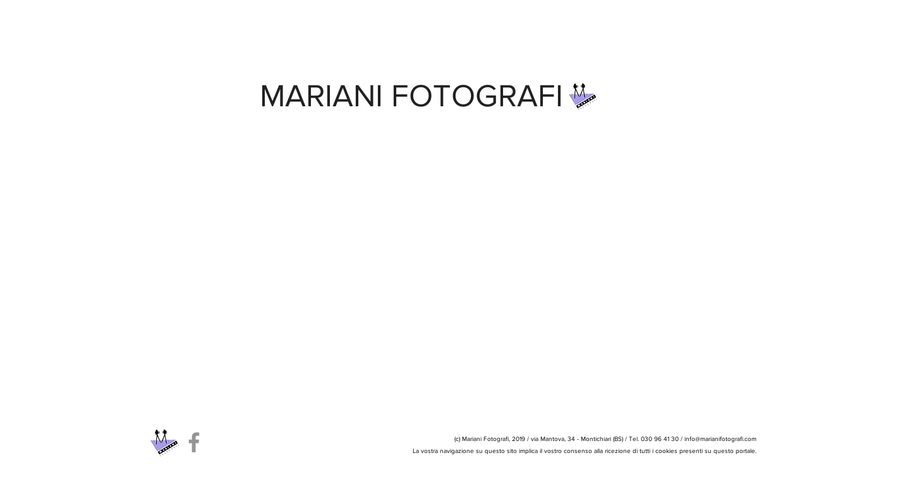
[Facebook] (194, 442)
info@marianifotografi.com (720, 438)
